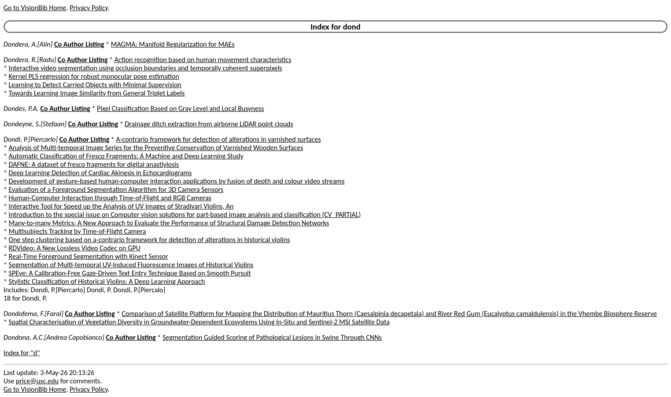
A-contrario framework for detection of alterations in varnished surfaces (218, 139)
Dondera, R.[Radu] (30, 59)
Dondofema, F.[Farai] (33, 313)
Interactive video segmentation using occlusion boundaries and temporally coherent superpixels (145, 68)
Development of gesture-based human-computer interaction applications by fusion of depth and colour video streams (177, 181)
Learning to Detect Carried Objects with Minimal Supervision (95, 85)
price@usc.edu (37, 381)
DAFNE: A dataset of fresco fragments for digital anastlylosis (94, 164)
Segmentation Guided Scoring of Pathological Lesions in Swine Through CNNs (272, 337)
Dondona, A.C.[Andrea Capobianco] (54, 337)
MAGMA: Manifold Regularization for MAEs (173, 44)
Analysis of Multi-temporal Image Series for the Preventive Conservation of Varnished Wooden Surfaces (156, 147)
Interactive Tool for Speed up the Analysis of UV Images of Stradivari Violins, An (121, 206)
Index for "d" (22, 353)
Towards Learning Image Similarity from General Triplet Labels (97, 93)
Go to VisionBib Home (35, 8)
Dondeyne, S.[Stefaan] (35, 124)
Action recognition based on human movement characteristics (202, 59)
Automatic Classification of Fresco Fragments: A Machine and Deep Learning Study (126, 156)
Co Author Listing (79, 44)
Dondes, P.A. (21, 108)
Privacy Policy (88, 8)
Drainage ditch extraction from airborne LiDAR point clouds (209, 124)
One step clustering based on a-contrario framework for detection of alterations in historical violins (149, 239)
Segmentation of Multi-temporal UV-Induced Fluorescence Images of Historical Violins (131, 265)
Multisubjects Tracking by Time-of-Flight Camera (77, 231)
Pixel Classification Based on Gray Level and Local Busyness (180, 108)
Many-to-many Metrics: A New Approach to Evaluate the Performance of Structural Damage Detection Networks (169, 223)
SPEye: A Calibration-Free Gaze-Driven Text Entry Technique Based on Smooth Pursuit (130, 273)
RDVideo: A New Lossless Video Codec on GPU (74, 248)
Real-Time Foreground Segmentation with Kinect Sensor (88, 256)
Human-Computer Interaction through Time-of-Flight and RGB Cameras (110, 198)
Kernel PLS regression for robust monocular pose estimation (94, 76)
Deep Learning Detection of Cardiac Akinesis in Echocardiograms (100, 173)
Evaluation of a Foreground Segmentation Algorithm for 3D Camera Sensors (116, 189)
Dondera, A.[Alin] (28, 44)
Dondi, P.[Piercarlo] (31, 139)
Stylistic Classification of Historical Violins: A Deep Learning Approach (107, 281)
